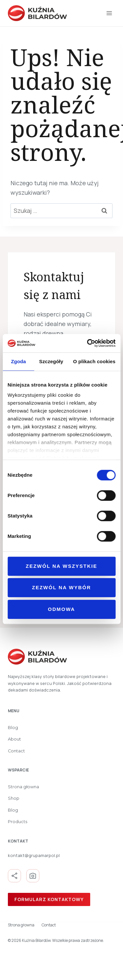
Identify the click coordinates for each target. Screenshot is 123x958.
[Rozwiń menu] (109, 13)
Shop (13, 798)
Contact (16, 750)
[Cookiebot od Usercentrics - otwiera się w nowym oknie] (87, 343)
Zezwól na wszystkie (61, 566)
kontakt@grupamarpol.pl (34, 855)
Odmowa (61, 609)
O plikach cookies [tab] (94, 361)
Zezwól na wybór (61, 587)
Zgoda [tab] (18, 361)
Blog (13, 727)
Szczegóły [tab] (51, 361)
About (14, 739)
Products (17, 821)
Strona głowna (23, 786)
